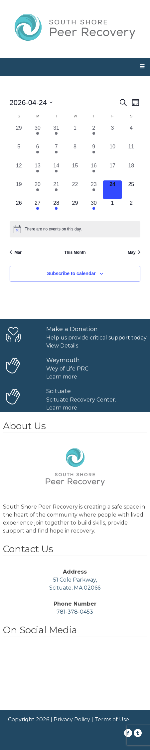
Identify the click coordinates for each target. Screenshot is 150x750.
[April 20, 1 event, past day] (37, 189)
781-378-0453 (75, 612)
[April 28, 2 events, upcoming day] (56, 208)
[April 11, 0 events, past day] (131, 152)
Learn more (61, 376)
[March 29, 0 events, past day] (19, 133)
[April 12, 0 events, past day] (19, 171)
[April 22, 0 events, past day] (75, 189)
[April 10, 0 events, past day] (112, 152)
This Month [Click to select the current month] (75, 252)
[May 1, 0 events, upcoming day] (112, 208)
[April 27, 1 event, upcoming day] (37, 208)
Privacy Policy (72, 719)
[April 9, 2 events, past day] (93, 152)
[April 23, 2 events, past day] (93, 189)
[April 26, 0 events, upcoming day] (19, 208)
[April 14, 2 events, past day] (56, 171)
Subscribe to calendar (71, 273)
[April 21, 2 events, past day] (56, 189)
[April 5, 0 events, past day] (19, 152)
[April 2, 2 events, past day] (93, 133)
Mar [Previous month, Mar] (16, 252)
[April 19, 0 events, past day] (19, 189)
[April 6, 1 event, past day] (37, 152)
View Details (62, 345)
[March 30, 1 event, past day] (37, 133)
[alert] (75, 229)
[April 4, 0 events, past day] (131, 133)
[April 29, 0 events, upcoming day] (75, 208)
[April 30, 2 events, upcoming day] (93, 208)
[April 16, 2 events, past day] (93, 171)
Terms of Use (111, 719)
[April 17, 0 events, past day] (112, 171)
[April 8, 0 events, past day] (75, 152)
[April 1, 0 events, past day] (75, 133)
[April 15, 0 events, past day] (75, 171)
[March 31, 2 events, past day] (56, 133)
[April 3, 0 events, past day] (112, 133)
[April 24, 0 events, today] (112, 189)
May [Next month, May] (134, 252)
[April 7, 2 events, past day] (56, 152)
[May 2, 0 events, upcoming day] (131, 208)
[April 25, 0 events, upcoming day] (131, 189)
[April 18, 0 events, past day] (131, 171)
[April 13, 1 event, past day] (37, 171)
